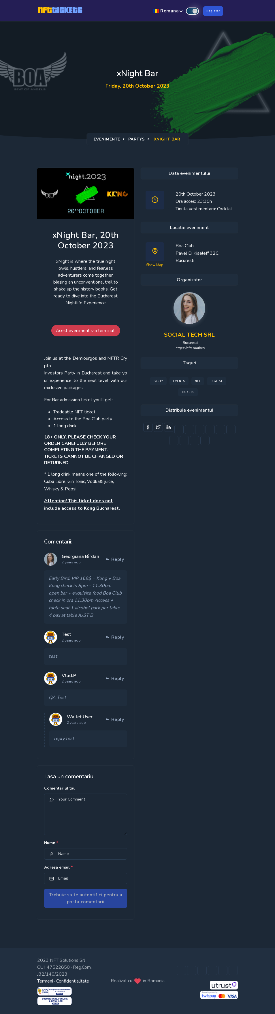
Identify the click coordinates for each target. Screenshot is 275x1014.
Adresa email (58, 867)
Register (213, 11)
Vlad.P (69, 675)
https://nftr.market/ (190, 348)
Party (158, 381)
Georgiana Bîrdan (80, 556)
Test (66, 634)
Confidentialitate (72, 981)
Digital (216, 381)
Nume (51, 843)
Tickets (188, 392)
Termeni (45, 981)
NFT (198, 381)
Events (179, 381)
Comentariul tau (60, 788)
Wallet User (80, 717)
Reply (114, 559)
